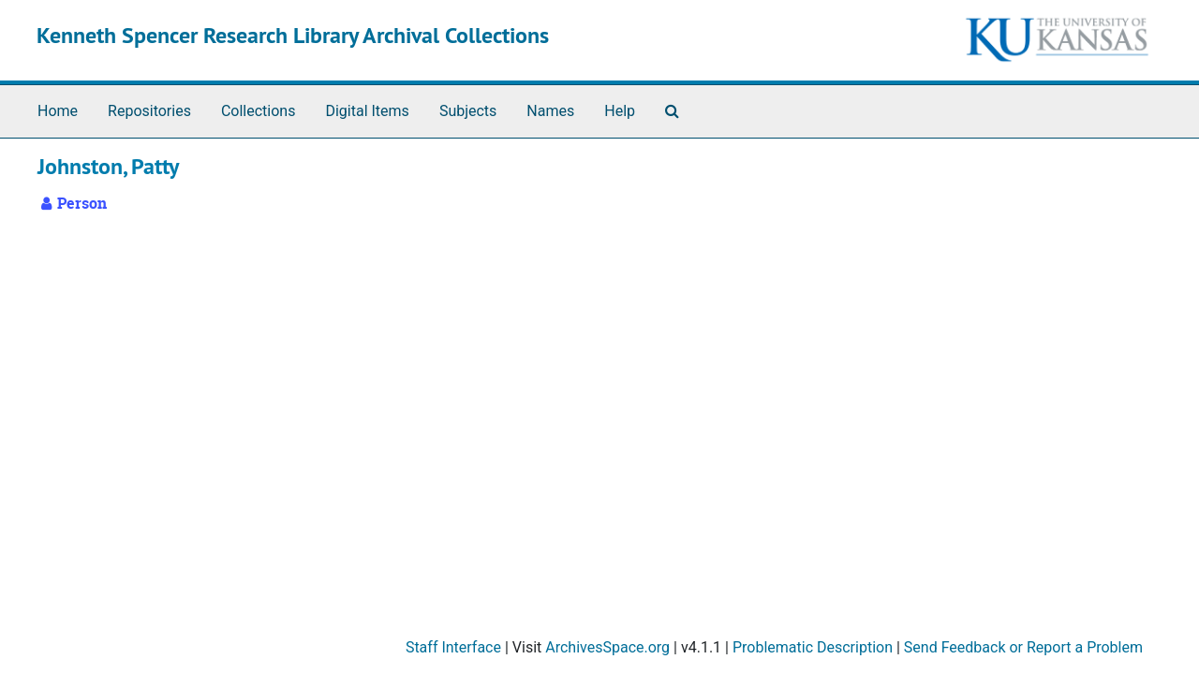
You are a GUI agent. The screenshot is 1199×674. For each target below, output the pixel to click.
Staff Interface (453, 647)
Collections (258, 111)
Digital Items (366, 111)
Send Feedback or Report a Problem (1023, 647)
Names (550, 111)
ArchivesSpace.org (607, 647)
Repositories (149, 111)
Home (57, 111)
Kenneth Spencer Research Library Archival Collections (293, 35)
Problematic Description (813, 647)
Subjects (467, 111)
